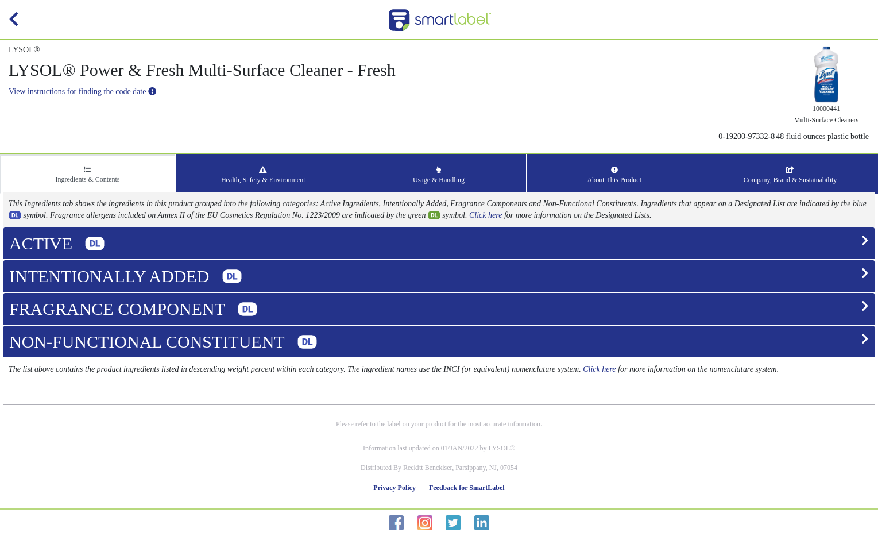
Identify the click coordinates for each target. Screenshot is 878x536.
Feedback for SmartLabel (467, 488)
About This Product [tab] (614, 175)
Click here (485, 215)
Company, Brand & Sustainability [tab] (790, 175)
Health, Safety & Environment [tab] (263, 175)
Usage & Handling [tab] (439, 175)
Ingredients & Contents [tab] (87, 174)
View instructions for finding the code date (82, 91)
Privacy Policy (394, 488)
